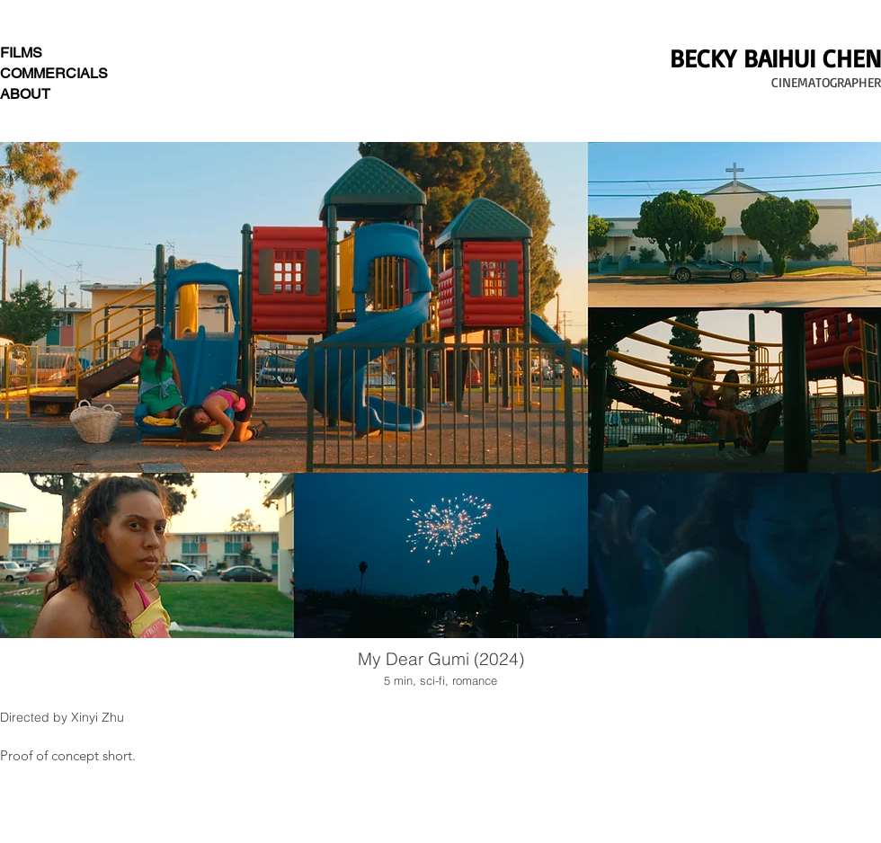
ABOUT (25, 93)
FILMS (21, 52)
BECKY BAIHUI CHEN (775, 58)
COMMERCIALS (54, 73)
